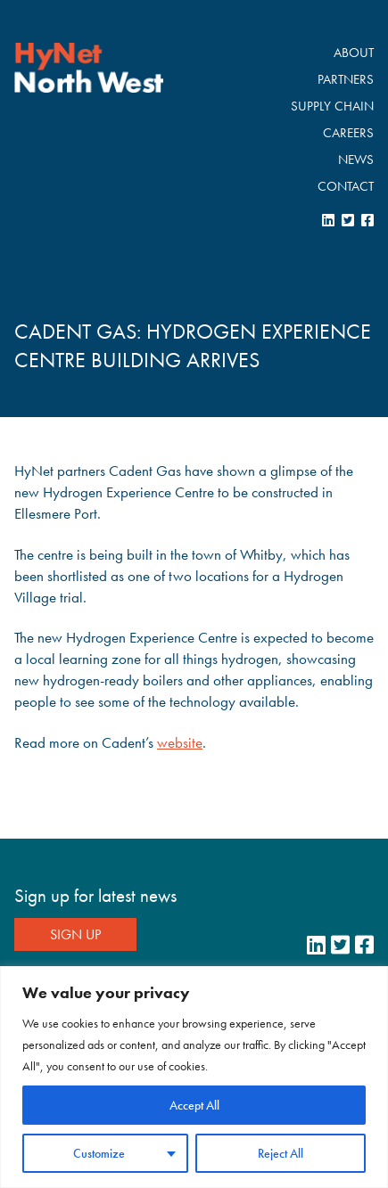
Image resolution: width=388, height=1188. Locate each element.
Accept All (194, 1105)
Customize (99, 1153)
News (356, 160)
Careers (348, 133)
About (354, 53)
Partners (346, 79)
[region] (194, 1077)
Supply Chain (332, 106)
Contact (346, 186)
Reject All (280, 1153)
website (179, 742)
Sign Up (75, 934)
